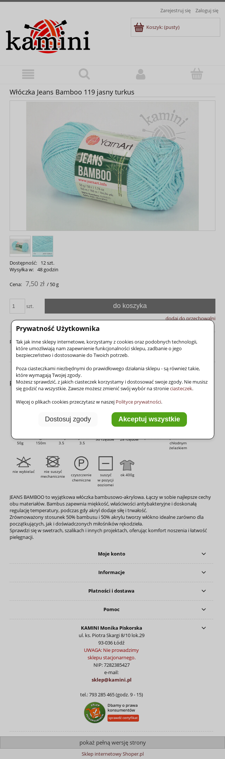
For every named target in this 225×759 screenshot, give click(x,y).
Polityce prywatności (138, 401)
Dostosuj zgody (68, 419)
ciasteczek (181, 388)
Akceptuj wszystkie (149, 419)
